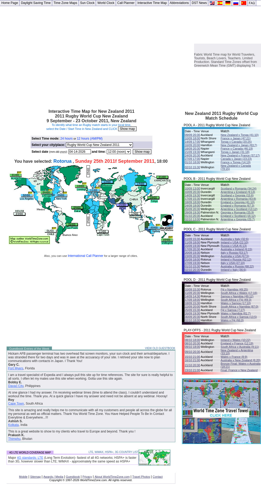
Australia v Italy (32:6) (235, 239)
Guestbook (73, 476)
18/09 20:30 (192, 148)
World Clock (105, 3)
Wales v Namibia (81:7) (236, 313)
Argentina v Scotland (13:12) (239, 209)
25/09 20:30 (192, 209)
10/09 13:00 (192, 188)
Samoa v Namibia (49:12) (237, 296)
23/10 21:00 (192, 370)
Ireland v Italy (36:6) (233, 269)
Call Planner (125, 3)
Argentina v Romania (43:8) (238, 198)
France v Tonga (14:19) (236, 162)
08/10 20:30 (192, 343)
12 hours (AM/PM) (90, 138)
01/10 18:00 (192, 162)
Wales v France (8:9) (234, 356)
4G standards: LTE (30, 458)
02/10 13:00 (192, 219)
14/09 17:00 (192, 141)
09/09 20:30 (192, 134)
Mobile (23, 476)
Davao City (15, 386)
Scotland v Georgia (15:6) (237, 195)
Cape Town (16, 403)
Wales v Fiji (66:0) (232, 320)
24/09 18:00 (192, 205)
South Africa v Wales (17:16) (239, 292)
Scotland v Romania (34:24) (239, 188)
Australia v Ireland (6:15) (236, 249)
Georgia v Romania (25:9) (237, 212)
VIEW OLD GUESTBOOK (160, 348)
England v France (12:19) (237, 343)
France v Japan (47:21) (236, 138)
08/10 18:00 (192, 340)
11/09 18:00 (192, 242)
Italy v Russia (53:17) (234, 252)
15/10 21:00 (192, 356)
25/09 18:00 (192, 259)
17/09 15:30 (192, 198)
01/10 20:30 (192, 215)
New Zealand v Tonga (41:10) (240, 134)
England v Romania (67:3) (237, 205)
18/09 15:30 (192, 303)
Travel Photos (141, 476)
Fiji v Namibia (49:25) (234, 289)
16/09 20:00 (192, 145)
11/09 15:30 (192, 239)
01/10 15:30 (192, 266)
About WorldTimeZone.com (112, 476)
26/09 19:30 (192, 313)
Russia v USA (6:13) (234, 245)
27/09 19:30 (192, 262)
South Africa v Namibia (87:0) (239, 306)
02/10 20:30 (192, 269)
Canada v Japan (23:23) (236, 158)
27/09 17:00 (192, 158)
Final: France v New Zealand (239, 370)
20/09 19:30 (192, 252)
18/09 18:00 (192, 202)
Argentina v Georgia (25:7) (238, 219)
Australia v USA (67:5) (235, 256)
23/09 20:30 (192, 256)
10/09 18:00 (192, 138)
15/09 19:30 (192, 245)
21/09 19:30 (192, 152)
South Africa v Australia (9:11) (240, 346)
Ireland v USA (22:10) (234, 242)
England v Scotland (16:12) (238, 215)
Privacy (87, 476)
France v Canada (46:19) (237, 148)
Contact (158, 476)
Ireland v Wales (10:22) (235, 340)
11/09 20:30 (192, 292)
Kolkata (13, 425)
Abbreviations (179, 3)
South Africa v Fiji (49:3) (236, 299)
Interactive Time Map (152, 3)
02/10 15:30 (192, 167)
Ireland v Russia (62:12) (236, 259)
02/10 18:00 (192, 320)
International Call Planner (85, 256)
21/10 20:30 (192, 365)
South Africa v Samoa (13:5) (239, 316)
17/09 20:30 (192, 249)
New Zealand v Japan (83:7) (239, 145)
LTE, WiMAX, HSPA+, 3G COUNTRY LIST (113, 452)
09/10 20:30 (192, 351)
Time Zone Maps (65, 3)
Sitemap (35, 476)
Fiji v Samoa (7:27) (233, 310)
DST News (199, 3)
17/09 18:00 (192, 299)
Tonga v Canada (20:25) (236, 141)
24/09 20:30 (192, 155)
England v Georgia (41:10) (238, 202)
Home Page (9, 3)
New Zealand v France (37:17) (240, 155)
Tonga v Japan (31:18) (235, 152)
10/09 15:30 (192, 289)
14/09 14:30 (192, 296)
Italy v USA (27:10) (233, 262)
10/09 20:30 (192, 192)
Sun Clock (87, 3)
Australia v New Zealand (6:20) (240, 360)
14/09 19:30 (192, 195)
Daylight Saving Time (36, 3)
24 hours (66, 138)
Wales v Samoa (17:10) (236, 303)
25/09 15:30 (192, 310)
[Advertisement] (49, 55)
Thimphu (14, 439)
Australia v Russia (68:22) (237, 266)
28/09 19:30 (192, 212)
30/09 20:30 (192, 316)
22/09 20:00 (192, 306)
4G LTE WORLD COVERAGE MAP (30, 452)
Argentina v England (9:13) (238, 192)
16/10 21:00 (192, 360)
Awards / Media (53, 476)
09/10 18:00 (192, 346)
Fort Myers (15, 368)
